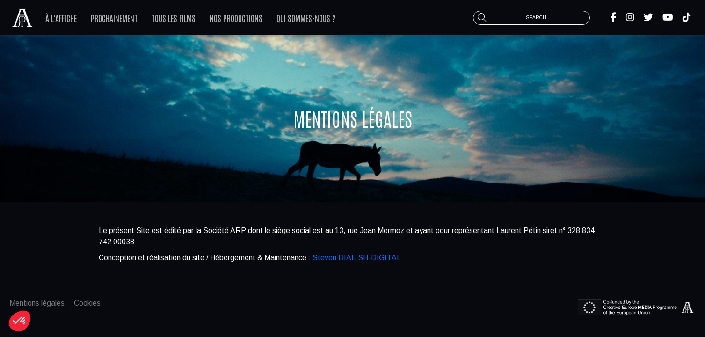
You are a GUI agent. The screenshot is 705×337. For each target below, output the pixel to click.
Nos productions (236, 17)
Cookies (87, 303)
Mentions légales (37, 303)
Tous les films (174, 17)
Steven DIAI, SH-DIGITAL (357, 258)
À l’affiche (61, 17)
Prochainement (114, 17)
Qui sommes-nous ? (305, 17)
